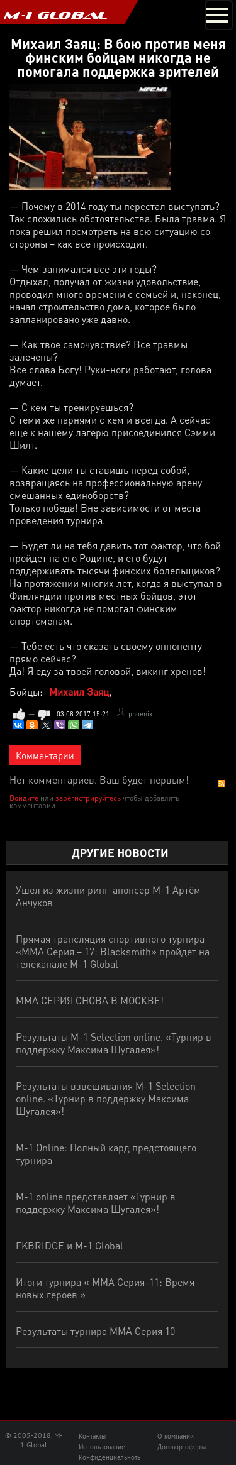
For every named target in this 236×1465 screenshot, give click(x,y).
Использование (102, 1446)
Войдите (23, 798)
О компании (175, 1436)
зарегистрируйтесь (88, 798)
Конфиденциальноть (109, 1457)
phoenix (140, 714)
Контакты (92, 1436)
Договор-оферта (181, 1446)
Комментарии (45, 755)
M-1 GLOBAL (55, 15)
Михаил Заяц (79, 691)
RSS (221, 784)
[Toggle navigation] (219, 15)
